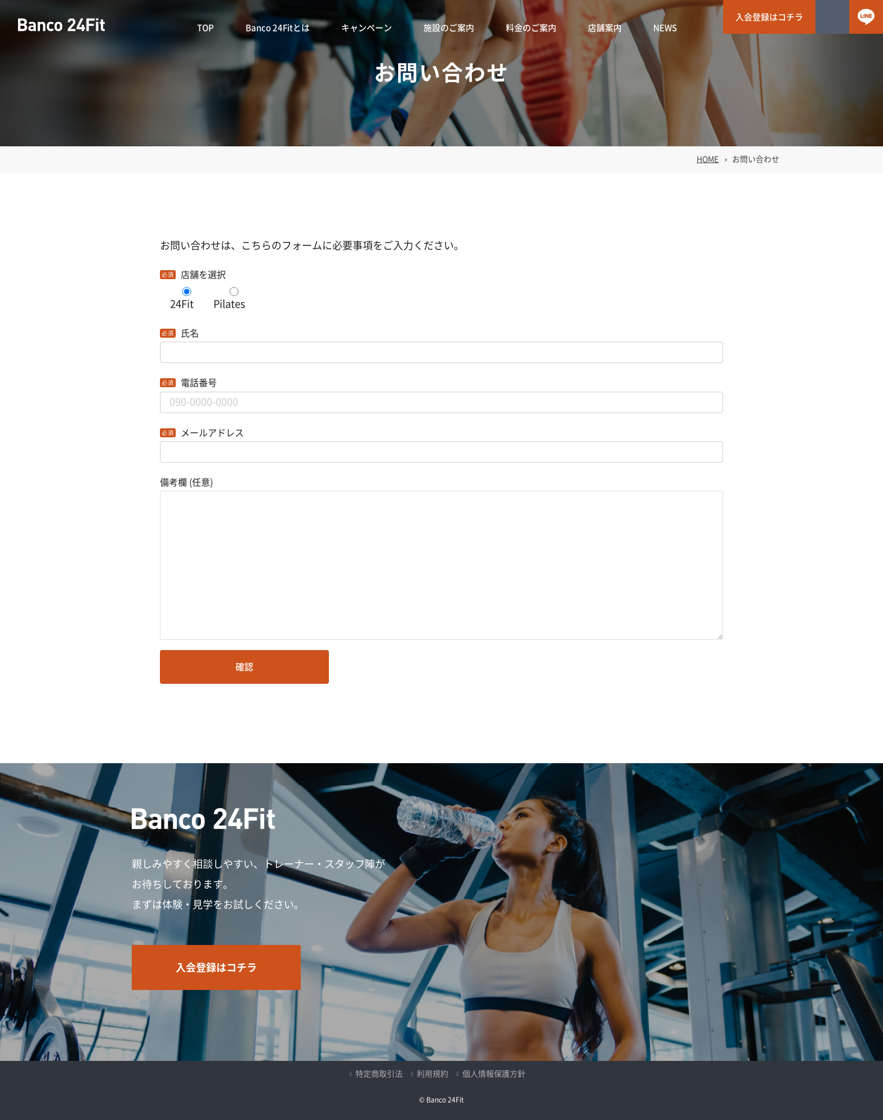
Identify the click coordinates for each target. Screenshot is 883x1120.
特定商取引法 (379, 1074)
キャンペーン (366, 28)
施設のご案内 (448, 28)
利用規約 (432, 1074)
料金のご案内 (531, 28)
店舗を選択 (203, 274)
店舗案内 (605, 28)
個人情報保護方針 (493, 1074)
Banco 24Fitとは (278, 28)
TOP (205, 28)
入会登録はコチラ (769, 17)
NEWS (665, 28)
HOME (708, 159)
